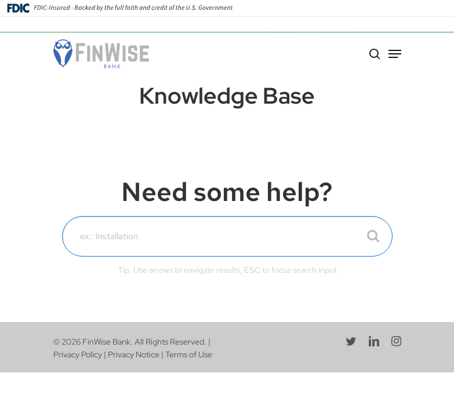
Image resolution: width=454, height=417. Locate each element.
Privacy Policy (77, 354)
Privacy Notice (133, 354)
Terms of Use (188, 354)
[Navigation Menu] (394, 54)
